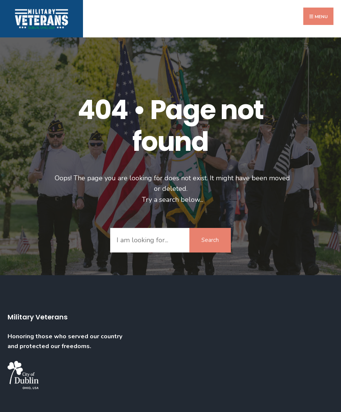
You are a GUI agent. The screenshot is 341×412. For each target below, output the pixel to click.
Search (210, 240)
